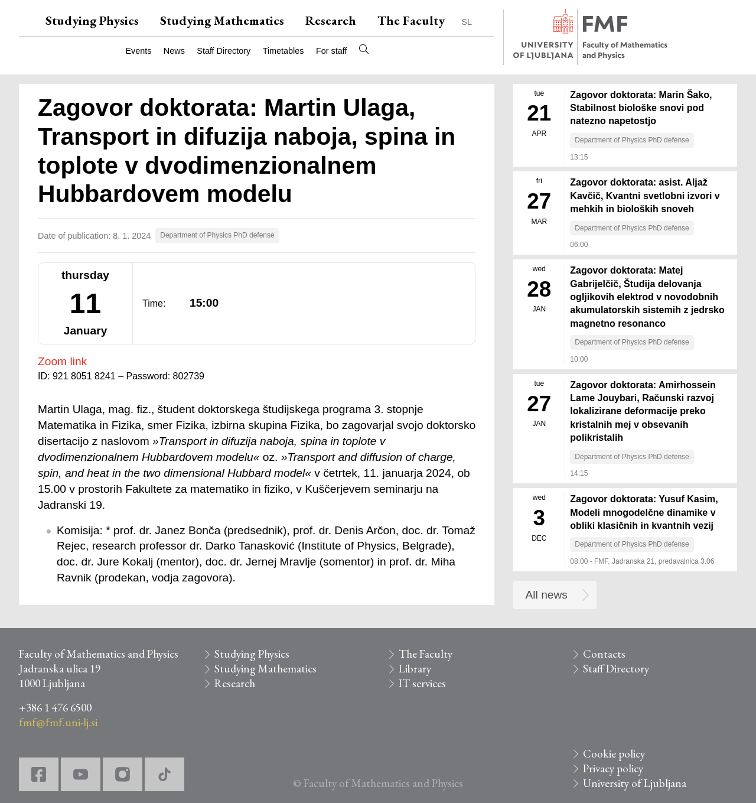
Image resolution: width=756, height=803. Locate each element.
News (174, 51)
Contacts (604, 653)
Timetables (283, 51)
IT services (422, 683)
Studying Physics (92, 20)
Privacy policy (613, 768)
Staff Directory (223, 51)
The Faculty (411, 20)
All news (547, 595)
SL (466, 22)
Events (138, 51)
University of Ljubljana (634, 783)
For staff (331, 51)
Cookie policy (614, 753)
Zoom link (62, 361)
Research (330, 20)
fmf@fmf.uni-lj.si (58, 722)
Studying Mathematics (222, 20)
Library (415, 668)
